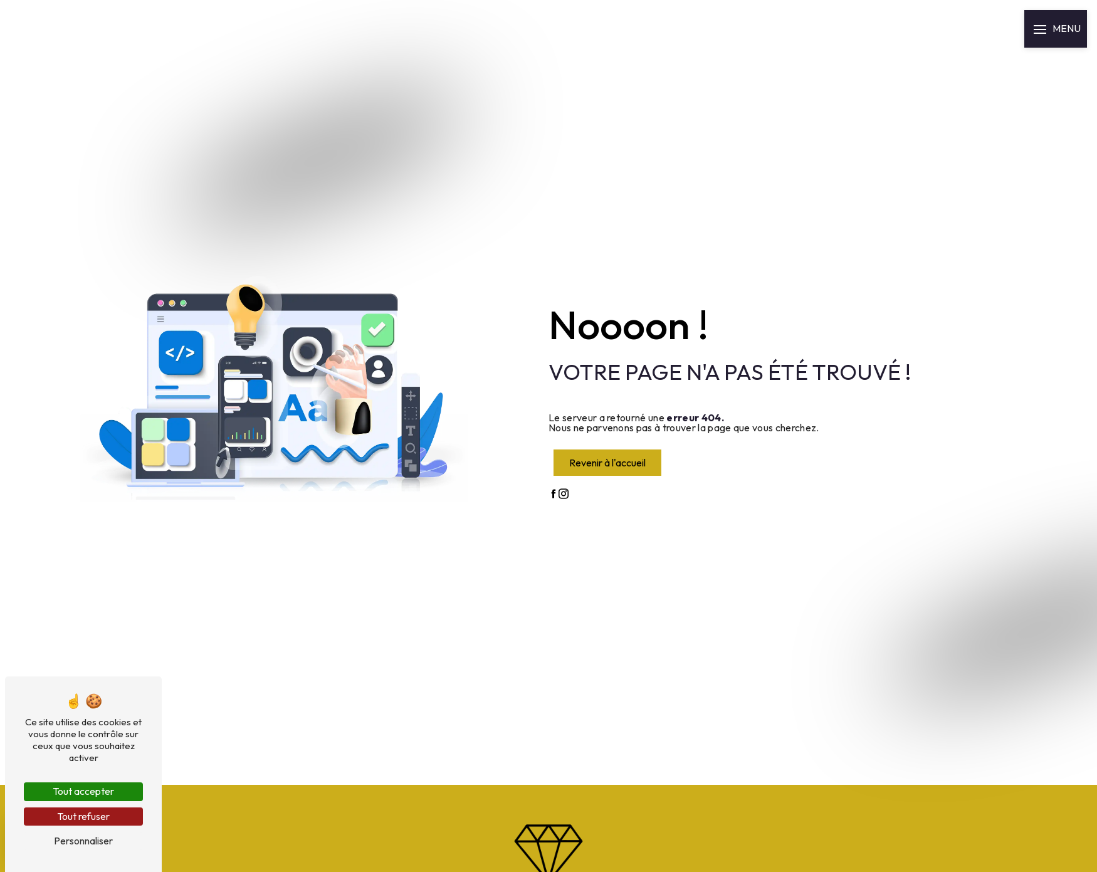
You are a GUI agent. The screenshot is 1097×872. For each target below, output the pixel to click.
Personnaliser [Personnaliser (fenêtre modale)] (83, 840)
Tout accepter (83, 791)
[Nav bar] (1055, 29)
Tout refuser (83, 816)
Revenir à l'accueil (607, 462)
